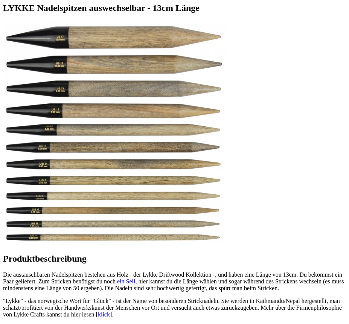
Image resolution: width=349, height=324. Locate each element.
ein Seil (126, 281)
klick (104, 314)
